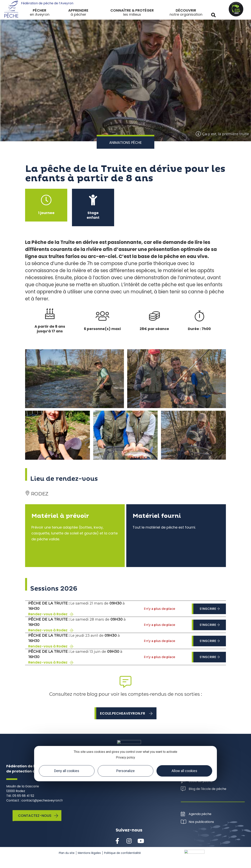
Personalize (125, 771)
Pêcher (39, 10)
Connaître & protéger (132, 10)
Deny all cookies (66, 771)
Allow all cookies (184, 771)
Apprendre (78, 10)
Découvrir (186, 10)
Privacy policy (125, 757)
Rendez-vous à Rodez (50, 614)
